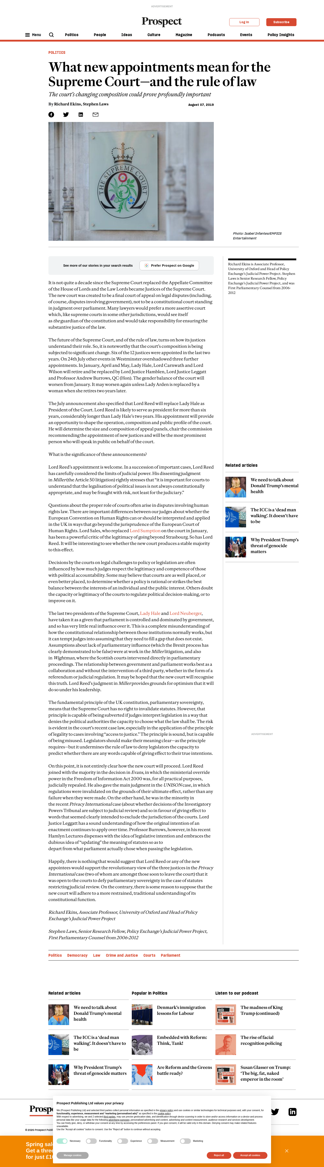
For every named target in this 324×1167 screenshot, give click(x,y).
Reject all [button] (219, 1155)
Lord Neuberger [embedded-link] (185, 613)
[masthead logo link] (162, 21)
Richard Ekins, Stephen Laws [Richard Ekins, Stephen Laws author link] (81, 104)
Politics (71, 34)
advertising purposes (118, 1120)
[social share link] (95, 114)
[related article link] (262, 489)
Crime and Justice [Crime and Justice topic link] (122, 955)
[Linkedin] (293, 1112)
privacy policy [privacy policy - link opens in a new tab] (166, 1110)
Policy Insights (281, 34)
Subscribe (281, 22)
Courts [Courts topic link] (149, 955)
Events (246, 34)
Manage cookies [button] (72, 1155)
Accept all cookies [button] (250, 1155)
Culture (153, 34)
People (100, 34)
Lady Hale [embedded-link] (150, 613)
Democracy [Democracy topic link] (77, 955)
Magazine (184, 34)
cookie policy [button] (164, 1113)
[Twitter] (275, 1112)
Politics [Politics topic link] (55, 955)
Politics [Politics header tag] (56, 52)
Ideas (126, 34)
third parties (109, 1116)
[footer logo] (46, 1113)
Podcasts (216, 34)
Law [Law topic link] (96, 955)
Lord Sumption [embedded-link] (145, 530)
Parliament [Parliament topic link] (170, 955)
